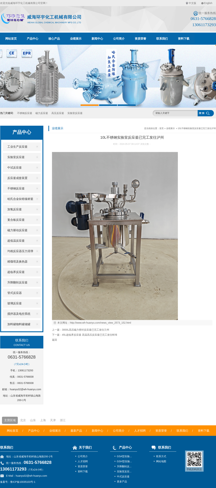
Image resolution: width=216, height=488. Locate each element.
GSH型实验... (124, 461)
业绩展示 (75, 38)
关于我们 (81, 447)
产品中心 (32, 38)
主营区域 (10, 420)
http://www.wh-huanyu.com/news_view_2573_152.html (100, 322)
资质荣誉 (140, 38)
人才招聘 (140, 430)
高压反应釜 (57, 113)
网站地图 (161, 461)
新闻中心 (97, 38)
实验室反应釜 (75, 113)
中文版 (192, 3)
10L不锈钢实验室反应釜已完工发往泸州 (197, 128)
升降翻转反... (124, 466)
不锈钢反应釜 (24, 113)
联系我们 (162, 38)
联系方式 (161, 456)
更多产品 (122, 481)
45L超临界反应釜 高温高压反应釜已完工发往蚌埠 (89, 334)
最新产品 (76, 430)
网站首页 (11, 38)
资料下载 (183, 38)
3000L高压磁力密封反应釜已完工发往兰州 (85, 329)
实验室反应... (124, 471)
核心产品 (54, 38)
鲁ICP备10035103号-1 (22, 481)
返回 (54, 339)
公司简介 (119, 38)
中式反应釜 (123, 476)
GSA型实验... (124, 456)
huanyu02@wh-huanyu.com (25, 389)
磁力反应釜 (41, 113)
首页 (161, 128)
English (208, 3)
